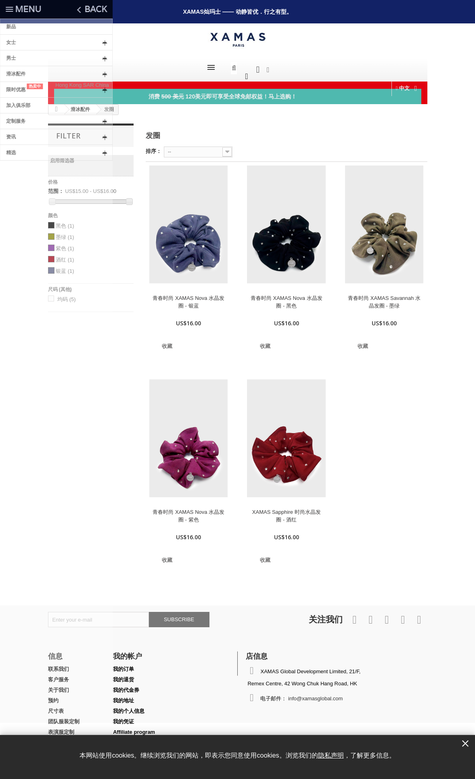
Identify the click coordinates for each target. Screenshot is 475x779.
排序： (153, 147)
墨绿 (65, 233)
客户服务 (58, 675)
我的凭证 (123, 717)
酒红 (65, 256)
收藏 (167, 342)
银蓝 (65, 267)
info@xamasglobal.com (315, 694)
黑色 (65, 222)
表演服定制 (61, 728)
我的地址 (123, 696)
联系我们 (58, 665)
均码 (66, 295)
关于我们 (58, 686)
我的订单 (123, 665)
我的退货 (123, 675)
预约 (53, 696)
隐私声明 (331, 755)
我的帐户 (127, 652)
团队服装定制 (64, 717)
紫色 (65, 244)
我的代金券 (126, 686)
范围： (56, 187)
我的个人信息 (128, 707)
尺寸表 (56, 707)
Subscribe (179, 615)
